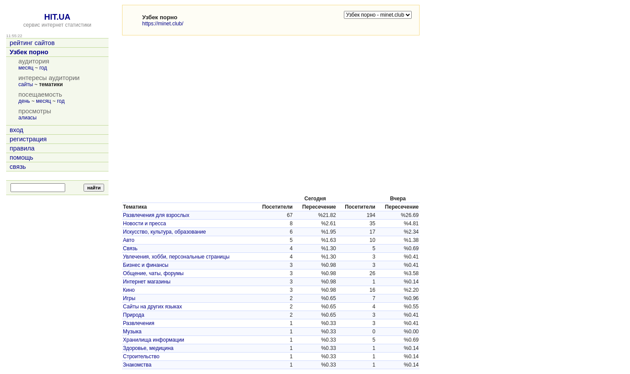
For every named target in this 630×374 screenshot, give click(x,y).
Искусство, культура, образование (164, 232)
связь (18, 166)
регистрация (28, 139)
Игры (129, 298)
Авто (128, 240)
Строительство (141, 356)
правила (22, 148)
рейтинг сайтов (32, 42)
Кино (129, 290)
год (43, 68)
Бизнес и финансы (145, 265)
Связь (130, 248)
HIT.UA (57, 16)
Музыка (132, 332)
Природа (133, 315)
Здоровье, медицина (148, 348)
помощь (21, 157)
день (24, 101)
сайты (25, 84)
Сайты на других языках (152, 307)
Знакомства (137, 365)
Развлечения (138, 323)
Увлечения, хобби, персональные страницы (176, 257)
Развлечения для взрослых (156, 215)
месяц (25, 68)
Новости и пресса (144, 223)
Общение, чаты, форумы (153, 273)
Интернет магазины (147, 282)
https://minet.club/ (162, 24)
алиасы (27, 118)
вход (16, 129)
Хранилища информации (153, 340)
